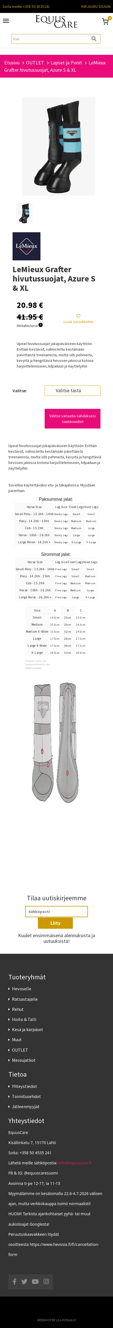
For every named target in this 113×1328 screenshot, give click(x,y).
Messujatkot (24, 1060)
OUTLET (20, 1050)
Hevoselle (21, 988)
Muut (17, 1039)
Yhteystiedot (24, 1086)
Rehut (18, 1009)
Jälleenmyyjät (26, 1106)
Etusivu (12, 62)
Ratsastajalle (25, 999)
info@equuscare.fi (75, 1162)
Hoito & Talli (24, 1019)
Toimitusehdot (26, 1096)
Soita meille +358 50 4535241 (26, 6)
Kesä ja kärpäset (27, 1029)
